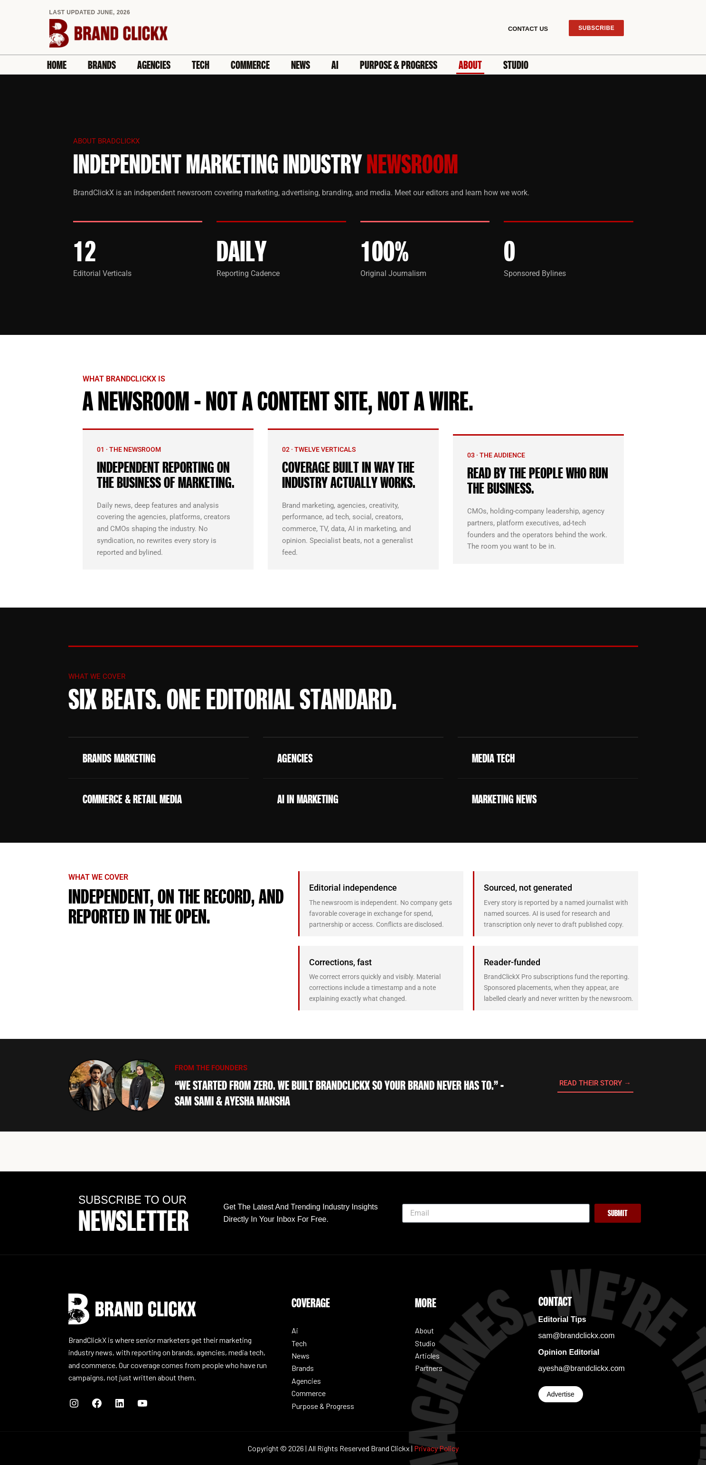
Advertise (560, 1394)
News (300, 64)
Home (56, 64)
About (470, 64)
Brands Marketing (119, 758)
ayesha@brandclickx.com (581, 1368)
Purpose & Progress (398, 64)
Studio (515, 64)
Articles (427, 1355)
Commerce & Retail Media (132, 798)
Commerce (250, 64)
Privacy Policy (436, 1448)
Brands (102, 64)
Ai (335, 64)
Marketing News (504, 798)
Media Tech (493, 758)
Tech (200, 64)
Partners (428, 1367)
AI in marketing (308, 798)
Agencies (153, 64)
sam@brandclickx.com (576, 1336)
